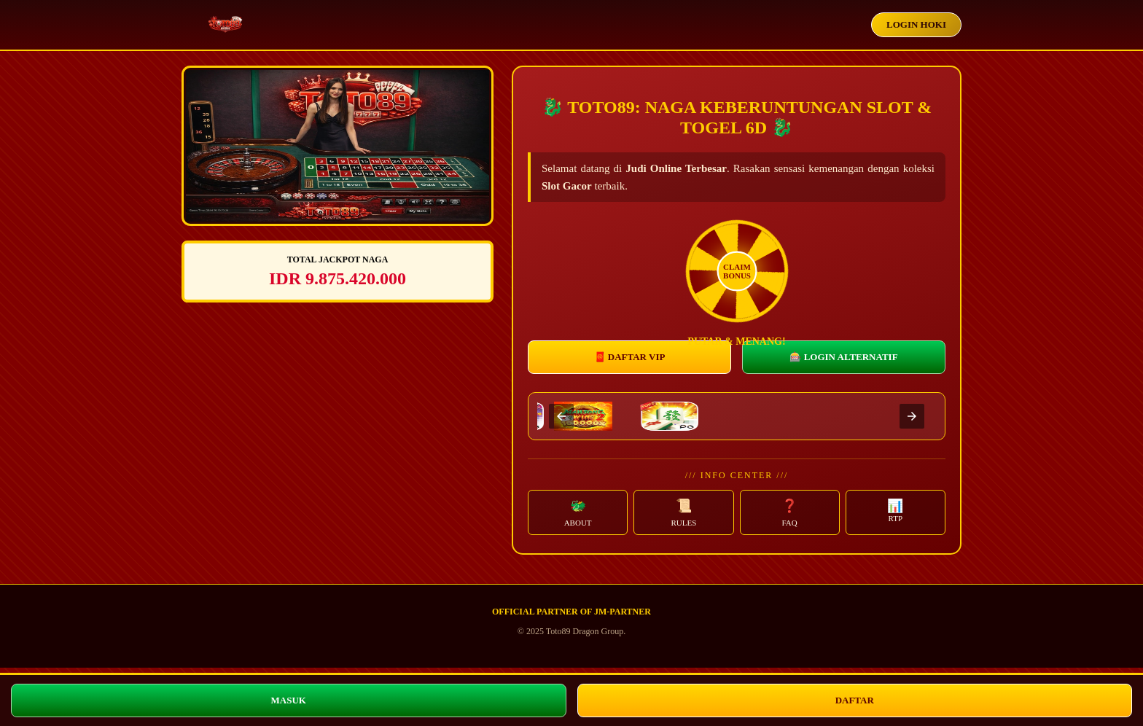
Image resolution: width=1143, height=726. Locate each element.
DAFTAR (854, 700)
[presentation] (561, 416)
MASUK (288, 700)
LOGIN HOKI (916, 24)
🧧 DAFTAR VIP (630, 356)
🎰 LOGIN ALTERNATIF (843, 356)
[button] (578, 512)
